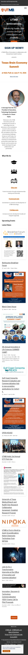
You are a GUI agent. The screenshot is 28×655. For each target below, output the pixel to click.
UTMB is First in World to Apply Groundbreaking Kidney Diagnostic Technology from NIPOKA (11, 535)
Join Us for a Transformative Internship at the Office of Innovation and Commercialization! (10, 572)
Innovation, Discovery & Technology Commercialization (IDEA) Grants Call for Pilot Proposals (10, 596)
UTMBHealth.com (17, 630)
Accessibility (13, 637)
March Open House (9, 307)
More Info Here (14, 76)
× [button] (22, 645)
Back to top (14, 626)
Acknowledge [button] (6, 651)
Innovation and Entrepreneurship (9, 1)
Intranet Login (20, 644)
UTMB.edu (8, 630)
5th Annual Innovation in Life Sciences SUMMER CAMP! (11, 349)
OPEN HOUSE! (7, 433)
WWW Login (13, 644)
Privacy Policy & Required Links (13, 634)
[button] (25, 8)
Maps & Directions (14, 632)
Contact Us (14, 617)
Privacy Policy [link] (12, 648)
